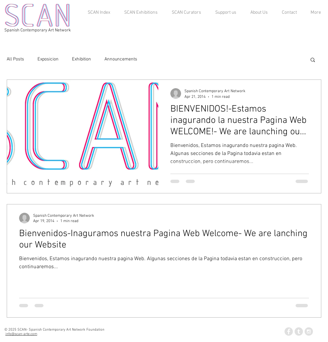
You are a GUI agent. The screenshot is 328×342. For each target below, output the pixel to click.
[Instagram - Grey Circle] (309, 331)
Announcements (120, 59)
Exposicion (48, 59)
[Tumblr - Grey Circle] (299, 331)
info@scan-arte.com (21, 334)
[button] (313, 60)
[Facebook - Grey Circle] (288, 331)
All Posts (15, 59)
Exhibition (81, 59)
